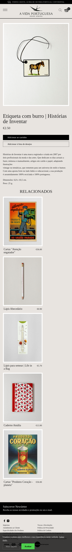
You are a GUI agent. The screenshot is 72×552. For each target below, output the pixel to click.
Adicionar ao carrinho (17, 137)
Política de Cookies (44, 530)
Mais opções (11, 546)
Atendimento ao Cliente (11, 528)
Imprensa (6, 525)
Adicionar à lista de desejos (20, 144)
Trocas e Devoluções (45, 525)
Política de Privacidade (46, 528)
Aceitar (27, 546)
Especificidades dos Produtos (13, 530)
